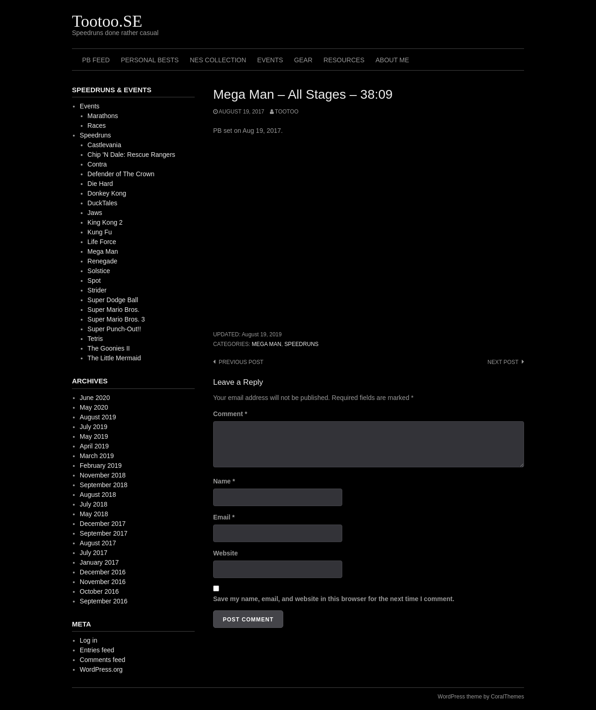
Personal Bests (150, 60)
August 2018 (98, 494)
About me (392, 60)
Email (224, 517)
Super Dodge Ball (113, 300)
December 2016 (103, 572)
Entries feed (97, 650)
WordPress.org (101, 669)
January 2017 (99, 562)
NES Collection (218, 60)
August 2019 (98, 417)
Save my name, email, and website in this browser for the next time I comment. (333, 599)
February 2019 (101, 465)
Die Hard (100, 183)
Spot (94, 280)
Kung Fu (100, 232)
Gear (303, 60)
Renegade (103, 261)
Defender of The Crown (121, 174)
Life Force (102, 241)
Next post (503, 362)
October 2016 (99, 591)
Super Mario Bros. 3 (116, 319)
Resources (343, 60)
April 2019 (94, 446)
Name (224, 481)
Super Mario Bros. (114, 309)
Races (97, 125)
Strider (97, 290)
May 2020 (94, 407)
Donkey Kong (107, 193)
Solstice (99, 270)
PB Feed (96, 60)
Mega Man (266, 344)
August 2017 (98, 543)
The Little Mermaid (114, 358)
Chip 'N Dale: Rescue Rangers (131, 154)
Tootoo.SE (107, 21)
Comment (230, 414)
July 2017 (93, 552)
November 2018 (103, 475)
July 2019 (93, 426)
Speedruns (301, 344)
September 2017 (104, 533)
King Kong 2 (105, 222)
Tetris (95, 338)
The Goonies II (109, 348)
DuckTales (103, 203)
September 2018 (104, 485)
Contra (97, 164)
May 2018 (94, 514)
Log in (88, 640)
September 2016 (104, 601)
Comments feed (102, 659)
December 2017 (103, 523)
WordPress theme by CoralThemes (481, 696)
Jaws (95, 212)
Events (270, 60)
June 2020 (95, 397)
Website (225, 553)
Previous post (241, 362)
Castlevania (104, 145)
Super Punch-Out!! (114, 329)
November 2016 (103, 581)
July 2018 (93, 504)
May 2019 (94, 436)
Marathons (103, 115)
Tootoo (286, 111)
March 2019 (97, 455)
